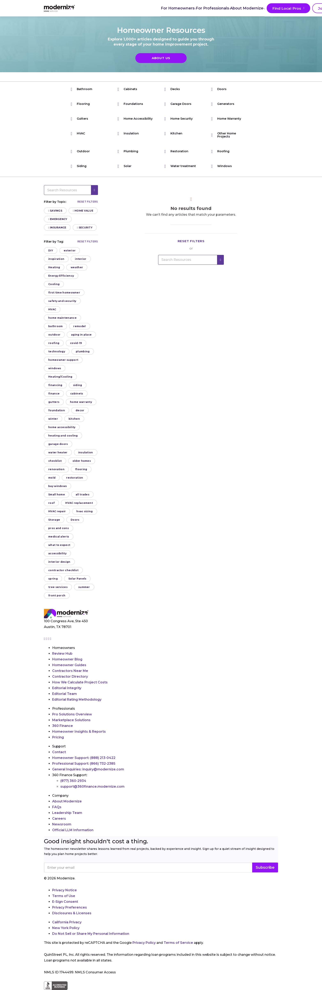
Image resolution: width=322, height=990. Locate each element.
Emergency (57, 219)
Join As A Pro (253, 8)
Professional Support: (83, 763)
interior (80, 258)
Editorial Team (64, 694)
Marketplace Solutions (71, 720)
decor (80, 410)
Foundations (130, 103)
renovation (56, 469)
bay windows (57, 486)
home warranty (81, 401)
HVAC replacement (79, 502)
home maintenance (62, 317)
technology (56, 351)
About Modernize (176, 8)
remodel (79, 326)
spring (53, 578)
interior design (59, 561)
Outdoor (80, 151)
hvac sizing (84, 511)
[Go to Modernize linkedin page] (49, 639)
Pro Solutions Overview (72, 714)
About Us (161, 58)
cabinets (76, 393)
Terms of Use (63, 896)
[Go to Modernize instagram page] (45, 639)
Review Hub (62, 653)
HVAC (78, 133)
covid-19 (76, 343)
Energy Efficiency (61, 275)
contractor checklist (63, 570)
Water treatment (180, 166)
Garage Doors (177, 103)
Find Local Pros (214, 8)
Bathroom (81, 89)
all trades (82, 494)
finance (54, 393)
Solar (124, 166)
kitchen (74, 418)
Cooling (54, 284)
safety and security (62, 300)
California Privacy (67, 922)
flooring (81, 469)
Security (84, 227)
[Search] (278, 8)
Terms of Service (178, 943)
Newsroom (61, 824)
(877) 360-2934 (73, 781)
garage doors (58, 444)
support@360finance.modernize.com (92, 786)
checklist (55, 460)
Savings (55, 210)
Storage (54, 519)
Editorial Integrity (66, 688)
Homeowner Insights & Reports (79, 731)
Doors (219, 89)
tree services (58, 587)
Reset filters (87, 201)
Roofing (220, 151)
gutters (53, 401)
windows (54, 368)
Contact (59, 752)
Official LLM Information (72, 830)
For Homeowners (104, 8)
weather (77, 267)
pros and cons (58, 528)
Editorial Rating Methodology (76, 699)
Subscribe (265, 867)
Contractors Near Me (70, 671)
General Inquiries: (88, 769)
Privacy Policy (144, 943)
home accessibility (61, 427)
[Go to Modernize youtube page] (50, 639)
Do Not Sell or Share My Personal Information (90, 934)
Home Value (83, 210)
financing (55, 385)
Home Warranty (226, 118)
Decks (172, 89)
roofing (53, 343)
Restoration (176, 151)
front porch (56, 595)
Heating (54, 267)
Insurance (57, 227)
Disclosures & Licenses (71, 913)
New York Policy (65, 928)
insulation (85, 452)
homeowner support (63, 359)
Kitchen (173, 133)
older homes (81, 460)
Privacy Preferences (69, 907)
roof (51, 502)
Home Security (178, 118)
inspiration (56, 258)
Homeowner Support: (83, 758)
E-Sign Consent (65, 902)
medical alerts (58, 536)
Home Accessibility (135, 118)
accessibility (57, 553)
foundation (56, 410)
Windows (221, 166)
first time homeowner (64, 292)
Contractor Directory (70, 676)
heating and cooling (63, 435)
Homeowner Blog (67, 659)
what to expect (59, 545)
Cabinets (127, 89)
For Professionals (140, 8)
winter (53, 418)
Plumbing (127, 151)
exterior (70, 250)
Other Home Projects (223, 135)
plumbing (83, 351)
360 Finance (62, 726)
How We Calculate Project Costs (80, 682)
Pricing (58, 737)
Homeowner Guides (69, 665)
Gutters (79, 118)
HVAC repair (57, 511)
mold (51, 477)
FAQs (56, 807)
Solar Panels (77, 578)
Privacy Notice (64, 890)
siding (77, 385)
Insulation (128, 133)
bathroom (55, 326)
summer (84, 587)
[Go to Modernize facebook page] (47, 639)
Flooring (80, 103)
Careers (59, 818)
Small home (56, 494)
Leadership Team (67, 813)
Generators (222, 103)
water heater (58, 452)
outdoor (54, 334)
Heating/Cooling (60, 376)
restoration (74, 477)
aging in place (81, 334)
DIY (50, 250)
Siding (78, 166)
